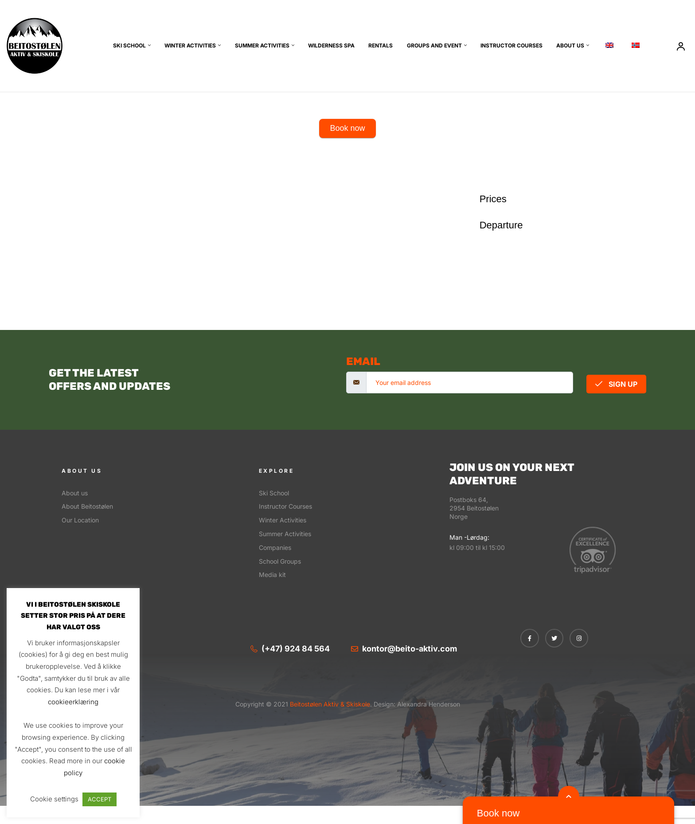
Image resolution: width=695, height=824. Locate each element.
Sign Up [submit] (616, 384)
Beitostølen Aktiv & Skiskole (329, 704)
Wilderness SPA (331, 45)
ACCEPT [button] (99, 799)
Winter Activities (190, 45)
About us (570, 45)
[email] (469, 382)
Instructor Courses (511, 45)
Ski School (129, 45)
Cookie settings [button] (54, 799)
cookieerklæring (73, 702)
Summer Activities (262, 45)
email (363, 361)
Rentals (380, 45)
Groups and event (434, 45)
